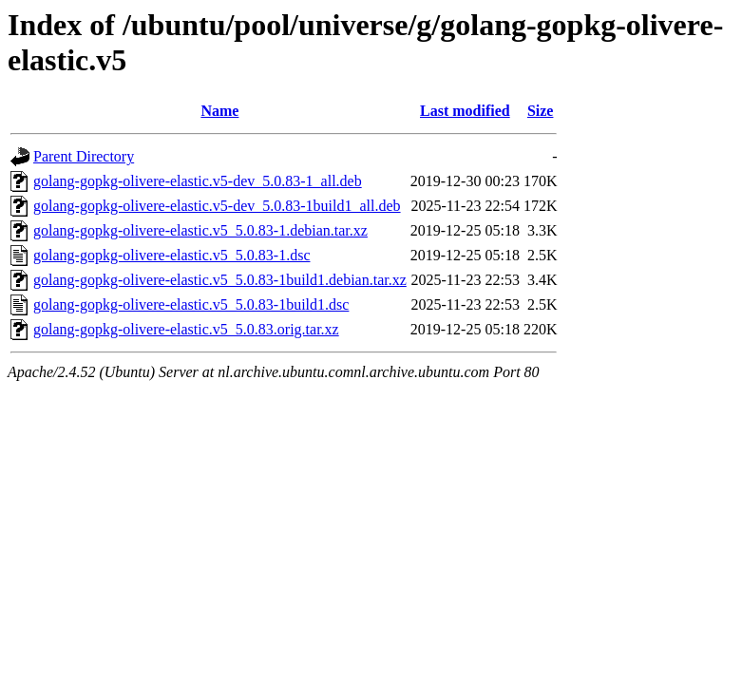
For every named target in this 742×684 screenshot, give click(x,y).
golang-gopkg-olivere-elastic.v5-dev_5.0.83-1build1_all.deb (217, 206)
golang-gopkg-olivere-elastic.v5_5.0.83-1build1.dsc (191, 304)
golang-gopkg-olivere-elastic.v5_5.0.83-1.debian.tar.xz (200, 230)
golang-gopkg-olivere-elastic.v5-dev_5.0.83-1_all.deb (197, 181)
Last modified (465, 111)
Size (540, 111)
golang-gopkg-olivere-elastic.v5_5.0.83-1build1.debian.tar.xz (220, 280)
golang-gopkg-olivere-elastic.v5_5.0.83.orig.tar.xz (186, 329)
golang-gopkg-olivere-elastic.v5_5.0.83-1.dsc (171, 255)
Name (219, 111)
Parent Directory (83, 156)
